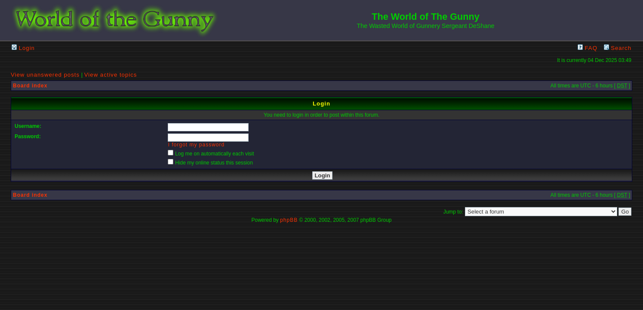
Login (23, 48)
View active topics (110, 74)
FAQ (587, 48)
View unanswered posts (45, 74)
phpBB (289, 220)
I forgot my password (196, 145)
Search (617, 48)
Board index (30, 86)
